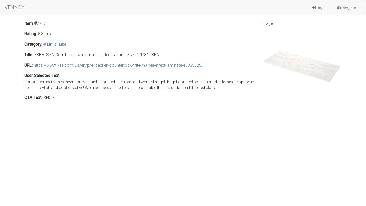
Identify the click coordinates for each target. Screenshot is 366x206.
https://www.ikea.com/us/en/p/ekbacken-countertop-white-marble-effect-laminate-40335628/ (118, 65)
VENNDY (15, 7)
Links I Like (56, 44)
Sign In (320, 7)
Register (347, 7)
